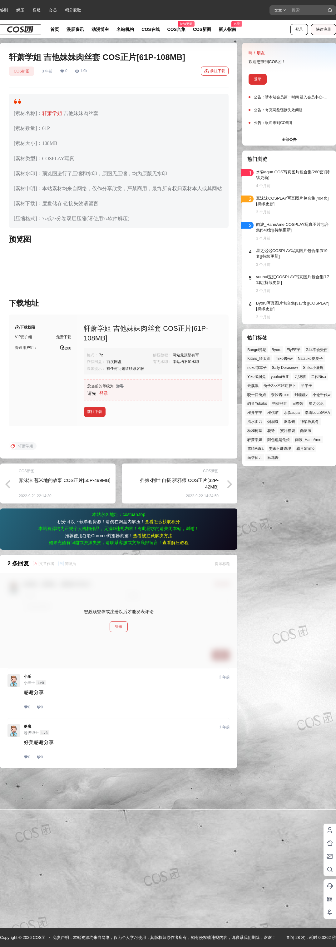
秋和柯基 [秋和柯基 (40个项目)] (254, 431)
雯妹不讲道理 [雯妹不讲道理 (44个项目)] (280, 448)
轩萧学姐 (52, 113)
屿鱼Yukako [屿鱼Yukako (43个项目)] (257, 403)
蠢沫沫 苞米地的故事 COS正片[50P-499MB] (64, 631)
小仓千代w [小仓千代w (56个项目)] (321, 395)
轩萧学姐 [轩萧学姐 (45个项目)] (254, 440)
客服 (36, 10)
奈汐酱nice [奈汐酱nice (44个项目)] (280, 395)
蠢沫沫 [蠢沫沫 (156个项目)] (305, 431)
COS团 (39, 937)
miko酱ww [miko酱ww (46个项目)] (284, 358)
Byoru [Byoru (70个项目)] (276, 350)
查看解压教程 (175, 693)
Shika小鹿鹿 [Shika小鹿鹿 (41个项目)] (313, 367)
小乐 (27, 827)
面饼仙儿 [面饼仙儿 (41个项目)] (254, 457)
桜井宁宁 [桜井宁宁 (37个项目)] (254, 412)
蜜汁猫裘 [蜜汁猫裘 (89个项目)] (287, 431)
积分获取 (73, 10)
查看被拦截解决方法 (152, 686)
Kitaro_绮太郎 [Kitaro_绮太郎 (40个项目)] (258, 358)
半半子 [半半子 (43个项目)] (306, 386)
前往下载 (214, 71)
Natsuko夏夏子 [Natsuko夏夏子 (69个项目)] (310, 358)
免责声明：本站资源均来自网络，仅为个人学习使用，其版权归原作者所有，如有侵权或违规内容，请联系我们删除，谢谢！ (164, 937)
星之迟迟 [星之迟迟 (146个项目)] (316, 403)
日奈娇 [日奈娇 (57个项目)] (298, 403)
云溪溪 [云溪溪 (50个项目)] (253, 386)
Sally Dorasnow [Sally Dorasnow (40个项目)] (285, 367)
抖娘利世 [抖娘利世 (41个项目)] (279, 403)
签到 (4, 10)
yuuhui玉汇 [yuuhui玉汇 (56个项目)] (280, 376)
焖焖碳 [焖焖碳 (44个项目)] (273, 421)
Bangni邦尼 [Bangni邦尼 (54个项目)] (256, 350)
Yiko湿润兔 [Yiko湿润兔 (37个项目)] (256, 376)
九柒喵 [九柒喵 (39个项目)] (300, 376)
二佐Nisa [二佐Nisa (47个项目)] (318, 376)
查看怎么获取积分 (162, 672)
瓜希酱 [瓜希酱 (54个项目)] (289, 421)
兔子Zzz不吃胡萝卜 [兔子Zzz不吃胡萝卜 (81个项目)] (280, 386)
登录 (299, 29)
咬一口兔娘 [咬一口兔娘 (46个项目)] (256, 395)
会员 (53, 10)
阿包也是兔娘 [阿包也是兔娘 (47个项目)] (278, 440)
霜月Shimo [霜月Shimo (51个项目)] (305, 448)
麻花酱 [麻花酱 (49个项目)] (273, 457)
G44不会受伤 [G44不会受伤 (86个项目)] (317, 350)
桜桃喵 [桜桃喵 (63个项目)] (273, 412)
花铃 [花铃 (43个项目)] (271, 431)
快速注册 (323, 29)
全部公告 (289, 139)
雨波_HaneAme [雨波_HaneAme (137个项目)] (308, 440)
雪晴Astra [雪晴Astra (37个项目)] (255, 448)
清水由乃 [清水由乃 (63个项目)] (254, 421)
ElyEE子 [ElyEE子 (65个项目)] (294, 350)
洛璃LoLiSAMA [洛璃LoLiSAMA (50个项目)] (317, 412)
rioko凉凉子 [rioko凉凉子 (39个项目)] (257, 367)
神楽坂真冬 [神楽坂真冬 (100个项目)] (309, 421)
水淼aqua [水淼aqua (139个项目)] (292, 412)
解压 (20, 10)
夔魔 (27, 877)
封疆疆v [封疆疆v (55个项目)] (301, 395)
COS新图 (21, 71)
